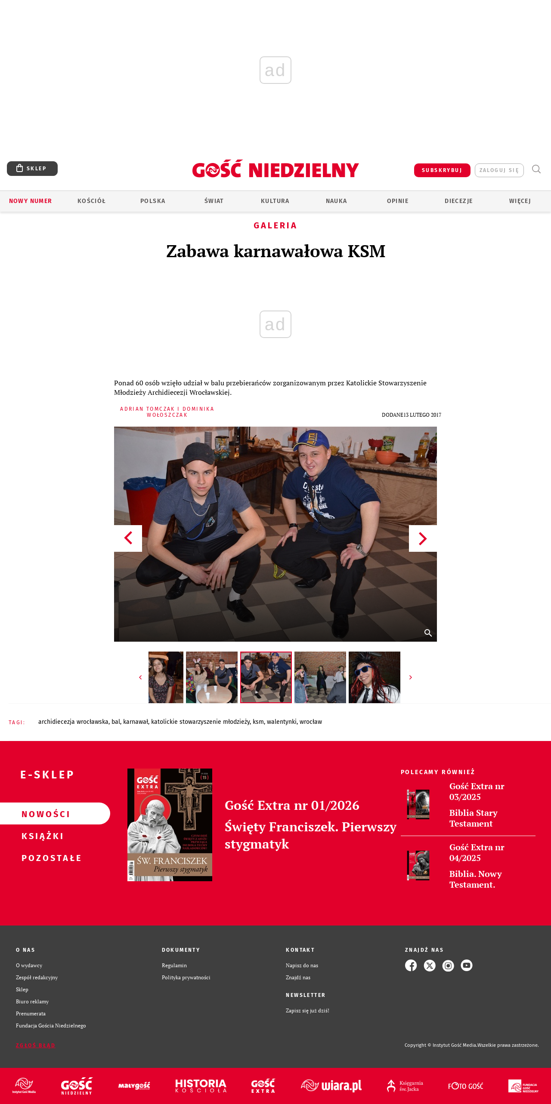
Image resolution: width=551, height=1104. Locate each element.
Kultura (275, 201)
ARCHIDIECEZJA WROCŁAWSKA (73, 722)
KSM (258, 722)
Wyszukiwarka (536, 169)
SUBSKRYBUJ (442, 170)
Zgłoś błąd (36, 1045)
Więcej (520, 201)
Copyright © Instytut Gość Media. (441, 1045)
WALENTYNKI (282, 722)
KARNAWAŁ (135, 722)
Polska (152, 201)
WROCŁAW (311, 722)
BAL (115, 722)
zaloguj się (499, 170)
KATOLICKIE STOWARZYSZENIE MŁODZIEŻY (200, 722)
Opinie (398, 201)
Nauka (336, 201)
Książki (41, 835)
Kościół (91, 201)
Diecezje (459, 201)
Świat (214, 201)
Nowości (41, 813)
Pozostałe (41, 857)
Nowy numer (31, 201)
